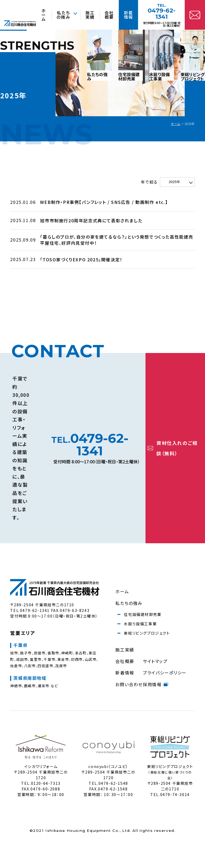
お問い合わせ (129, 684)
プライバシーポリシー (165, 673)
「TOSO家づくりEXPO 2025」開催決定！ (81, 259)
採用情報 (155, 684)
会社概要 (124, 661)
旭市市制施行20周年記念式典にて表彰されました (91, 220)
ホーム (175, 124)
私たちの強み (129, 603)
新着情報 (124, 673)
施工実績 (124, 650)
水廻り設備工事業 (140, 623)
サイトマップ (155, 661)
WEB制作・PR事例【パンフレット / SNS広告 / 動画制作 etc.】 (104, 202)
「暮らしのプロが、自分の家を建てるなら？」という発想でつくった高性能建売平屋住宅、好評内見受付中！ (116, 240)
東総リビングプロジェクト (147, 633)
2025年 (174, 182)
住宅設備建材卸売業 (142, 614)
